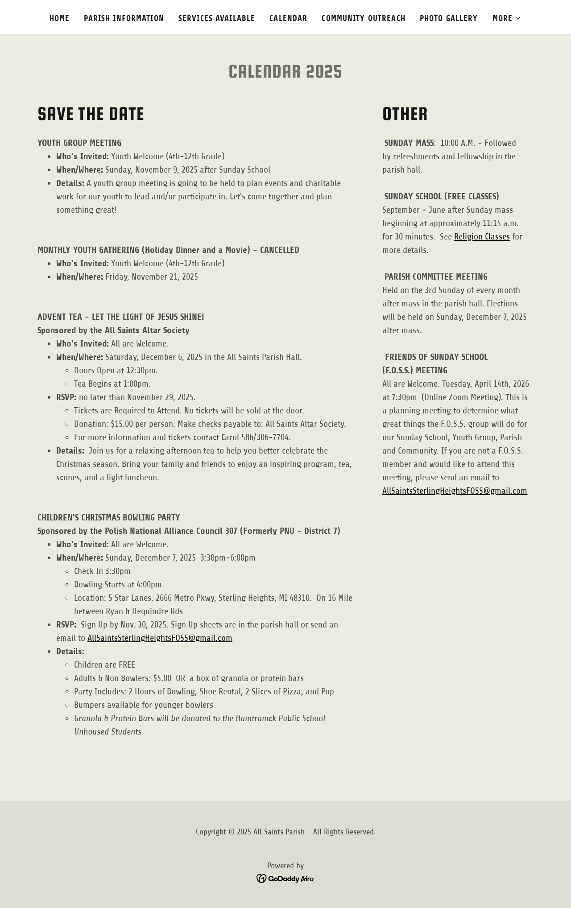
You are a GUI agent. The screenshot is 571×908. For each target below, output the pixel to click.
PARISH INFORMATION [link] (124, 18)
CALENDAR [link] (288, 18)
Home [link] (60, 18)
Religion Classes (482, 236)
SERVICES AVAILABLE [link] (216, 18)
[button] (507, 18)
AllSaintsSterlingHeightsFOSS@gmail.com (454, 491)
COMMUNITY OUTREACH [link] (363, 18)
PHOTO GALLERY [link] (449, 18)
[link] (286, 878)
